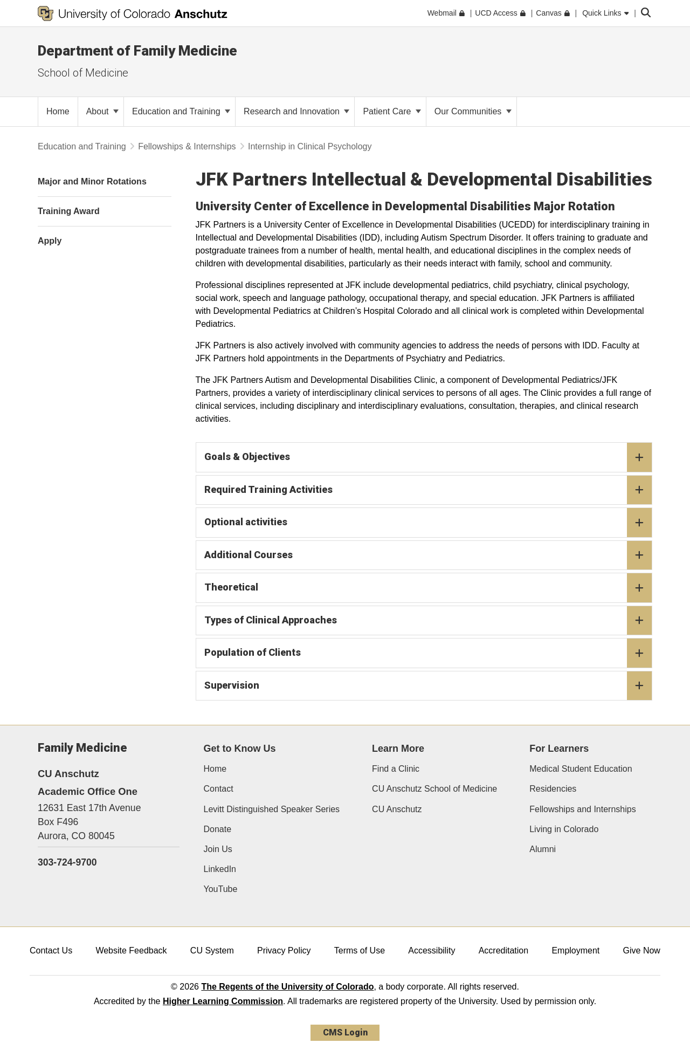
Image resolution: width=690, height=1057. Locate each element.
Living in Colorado (563, 829)
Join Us (218, 849)
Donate (218, 829)
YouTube (221, 889)
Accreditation (504, 950)
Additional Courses (428, 555)
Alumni (542, 849)
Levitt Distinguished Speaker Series (272, 809)
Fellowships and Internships (582, 809)
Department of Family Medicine (137, 51)
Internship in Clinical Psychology (309, 146)
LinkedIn (220, 869)
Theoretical (428, 587)
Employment (575, 950)
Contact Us (51, 950)
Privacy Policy (284, 950)
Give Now (641, 950)
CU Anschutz (397, 809)
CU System (212, 950)
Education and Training (181, 111)
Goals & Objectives (428, 457)
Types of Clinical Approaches (428, 620)
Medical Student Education (580, 768)
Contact (218, 788)
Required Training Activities (428, 490)
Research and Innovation (296, 111)
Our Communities (473, 111)
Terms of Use (359, 950)
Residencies (552, 788)
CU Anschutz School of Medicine (434, 788)
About (102, 111)
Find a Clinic (395, 768)
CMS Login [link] (345, 1032)
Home (215, 768)
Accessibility (431, 950)
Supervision (428, 686)
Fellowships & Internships (187, 146)
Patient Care (391, 111)
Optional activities (428, 522)
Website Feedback (131, 950)
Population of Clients (428, 653)
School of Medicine (83, 72)
